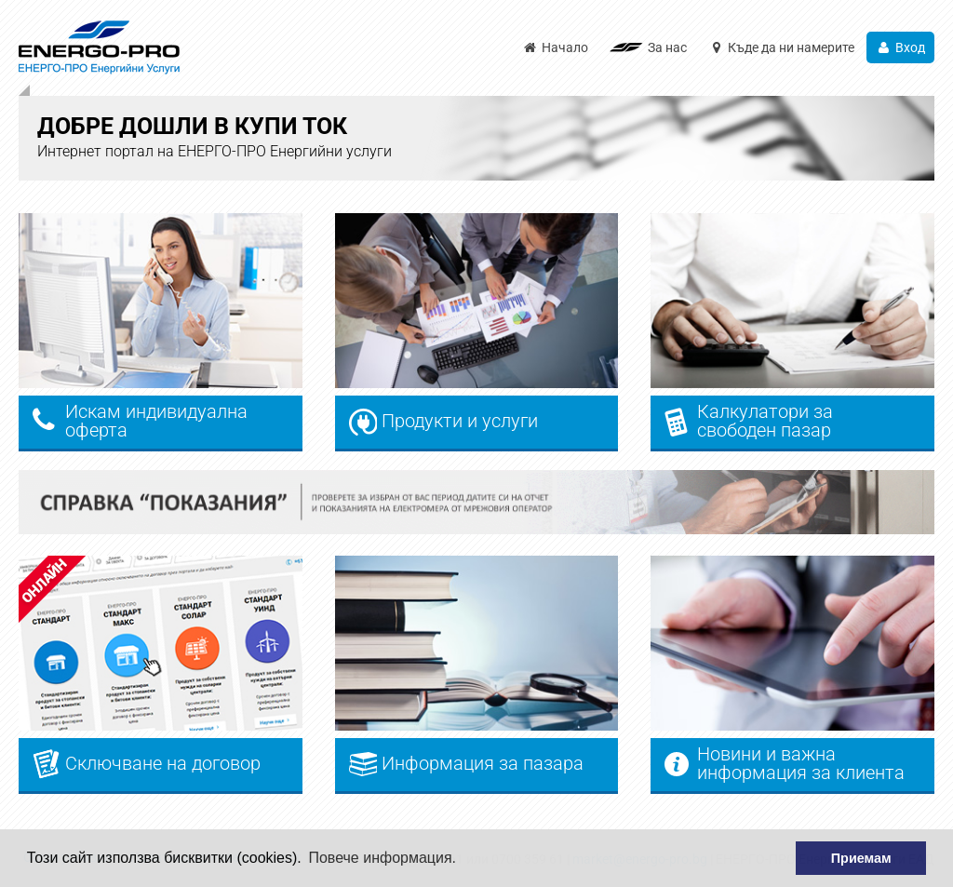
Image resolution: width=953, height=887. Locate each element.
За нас (667, 47)
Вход (900, 47)
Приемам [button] (861, 858)
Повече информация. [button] (382, 858)
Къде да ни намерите (781, 47)
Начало (555, 47)
